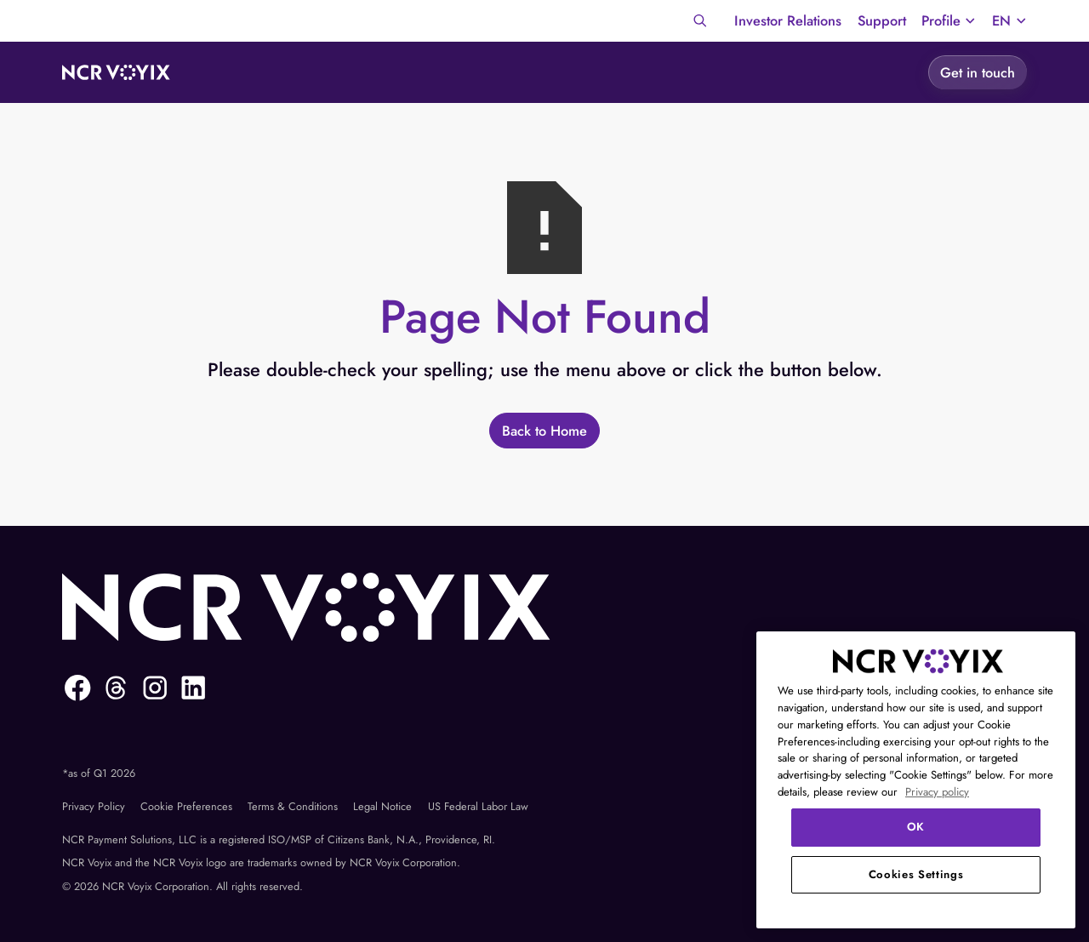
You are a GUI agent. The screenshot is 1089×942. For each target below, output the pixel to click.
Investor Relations (787, 20)
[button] (949, 20)
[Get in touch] (977, 72)
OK (916, 827)
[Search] (700, 20)
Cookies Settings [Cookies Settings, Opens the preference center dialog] (916, 874)
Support (882, 20)
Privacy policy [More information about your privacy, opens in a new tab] (937, 792)
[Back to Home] (544, 430)
